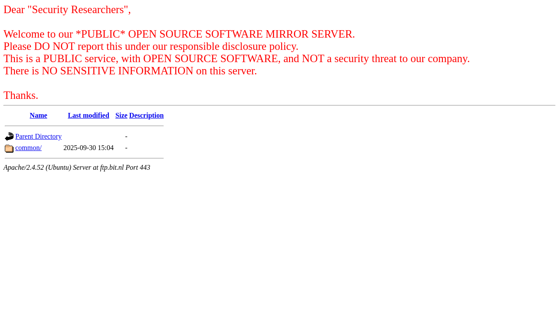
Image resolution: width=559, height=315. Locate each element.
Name (38, 115)
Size (121, 115)
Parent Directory (38, 136)
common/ (28, 147)
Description (146, 115)
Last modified (88, 115)
